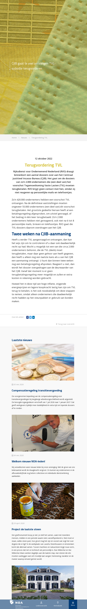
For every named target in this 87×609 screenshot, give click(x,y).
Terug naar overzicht (64, 324)
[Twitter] (30, 317)
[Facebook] (27, 317)
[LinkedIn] (33, 317)
